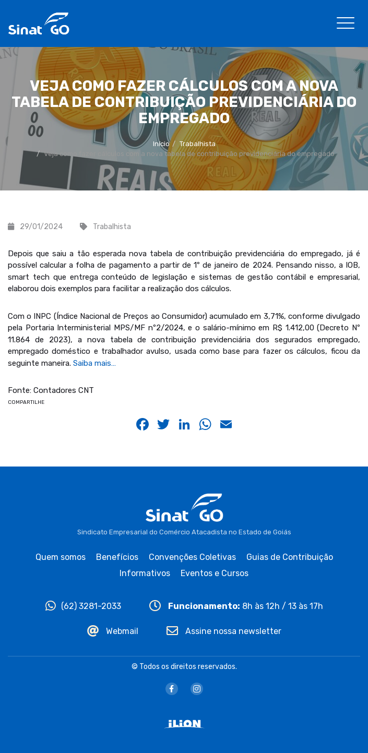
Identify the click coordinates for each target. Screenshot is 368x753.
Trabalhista (198, 144)
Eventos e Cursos (214, 573)
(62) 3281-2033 (83, 606)
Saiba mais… (94, 363)
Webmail (112, 631)
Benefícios (117, 557)
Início (161, 144)
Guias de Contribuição (289, 557)
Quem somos (60, 557)
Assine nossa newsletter (224, 631)
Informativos (145, 573)
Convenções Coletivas (192, 557)
